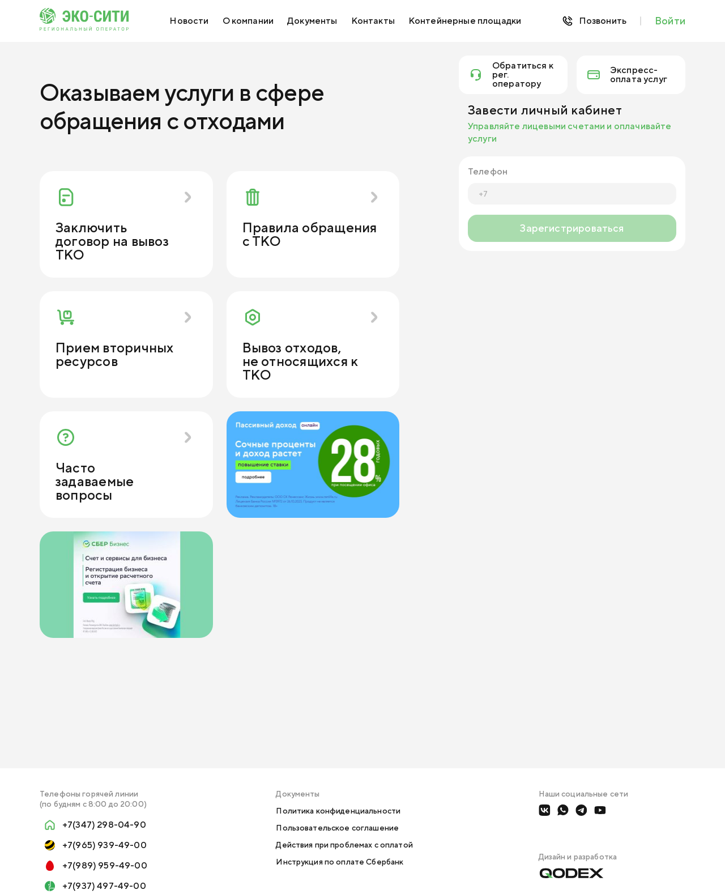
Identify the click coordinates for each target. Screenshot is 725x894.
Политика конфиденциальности (338, 810)
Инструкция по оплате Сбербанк (339, 861)
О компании (248, 20)
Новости (188, 20)
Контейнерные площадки (464, 20)
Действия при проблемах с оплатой (344, 844)
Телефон (488, 171)
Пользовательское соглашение (337, 827)
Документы (312, 20)
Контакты (373, 20)
